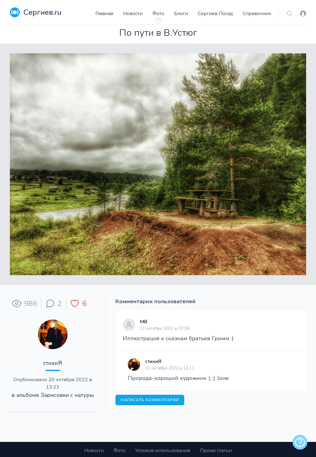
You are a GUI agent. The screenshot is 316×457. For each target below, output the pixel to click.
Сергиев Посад (215, 13)
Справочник (257, 13)
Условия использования (162, 450)
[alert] (300, 442)
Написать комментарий (150, 400)
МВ (144, 321)
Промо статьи (216, 450)
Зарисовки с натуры (67, 395)
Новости (133, 13)
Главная (104, 13)
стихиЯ (52, 363)
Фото (158, 13)
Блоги (181, 13)
